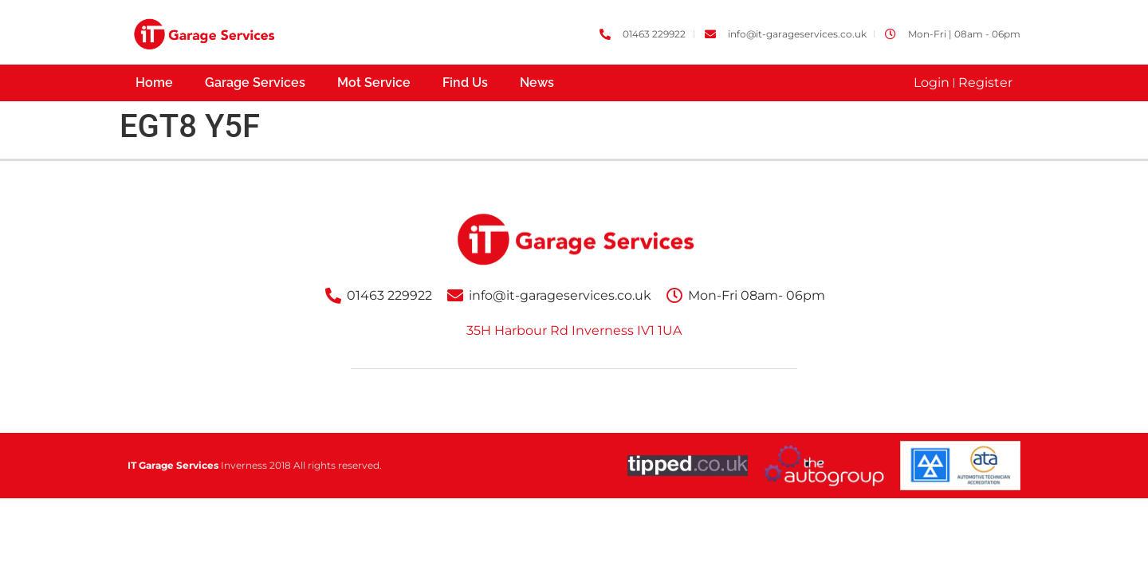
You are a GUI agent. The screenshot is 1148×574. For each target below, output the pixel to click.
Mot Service (374, 82)
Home (154, 82)
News (537, 82)
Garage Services (255, 82)
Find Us (465, 82)
